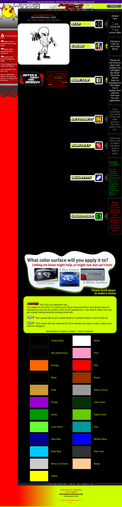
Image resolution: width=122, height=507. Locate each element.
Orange (55, 365)
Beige (97, 464)
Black (54, 377)
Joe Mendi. (58, 78)
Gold (53, 390)
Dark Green (99, 402)
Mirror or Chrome (59, 464)
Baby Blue (56, 451)
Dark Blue (56, 439)
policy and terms (70, 500)
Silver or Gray (100, 390)
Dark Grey (99, 451)
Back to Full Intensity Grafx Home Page (8, 43)
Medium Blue (100, 439)
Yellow (54, 476)
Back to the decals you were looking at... (7, 51)
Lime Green (57, 427)
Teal (96, 427)
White (97, 340)
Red (96, 365)
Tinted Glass (57, 340)
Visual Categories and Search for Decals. (9, 65)
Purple (54, 402)
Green (54, 414)
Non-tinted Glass (59, 353)
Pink (96, 353)
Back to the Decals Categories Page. (7, 59)
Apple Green (100, 414)
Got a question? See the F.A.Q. (8, 70)
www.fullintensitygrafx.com (71, 494)
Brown (97, 377)
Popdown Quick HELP (9, 36)
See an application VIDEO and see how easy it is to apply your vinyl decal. (9, 77)
